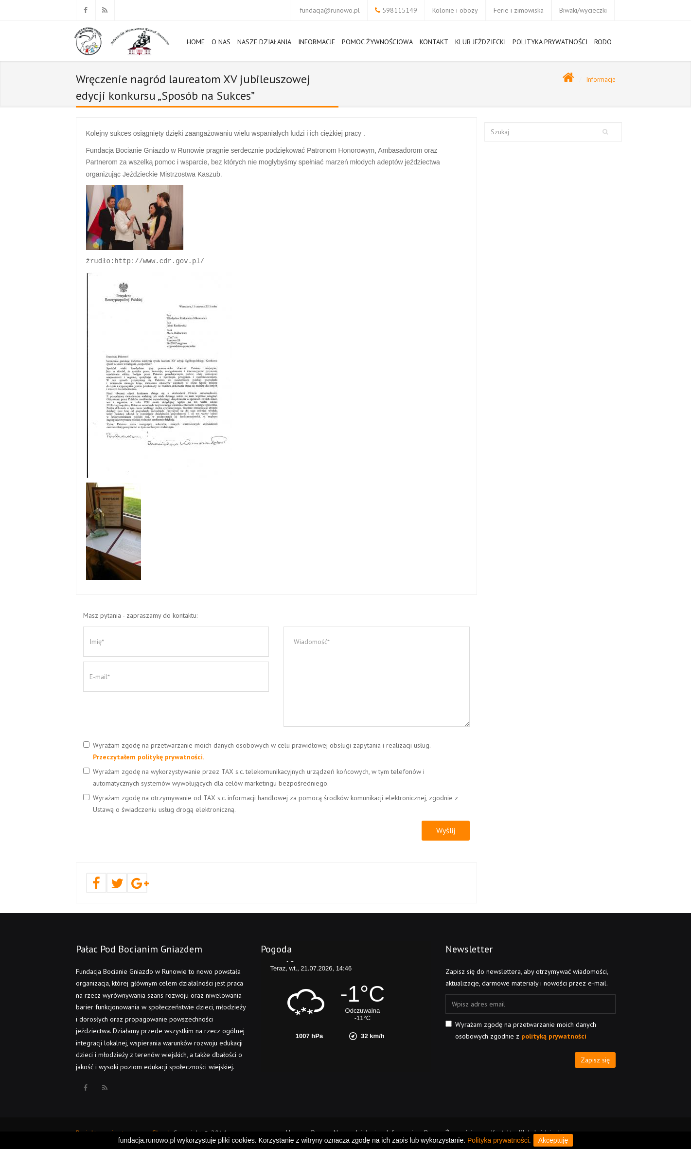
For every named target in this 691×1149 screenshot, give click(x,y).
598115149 (399, 10)
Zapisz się (595, 1060)
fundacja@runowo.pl (330, 10)
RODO (603, 41)
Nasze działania (264, 45)
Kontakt (434, 41)
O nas (221, 41)
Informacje (316, 45)
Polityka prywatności (550, 41)
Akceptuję (553, 1140)
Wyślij (445, 830)
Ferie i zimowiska (519, 10)
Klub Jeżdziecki (480, 41)
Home (196, 45)
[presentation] (157, 716)
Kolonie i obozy (455, 10)
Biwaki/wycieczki (583, 10)
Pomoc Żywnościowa (377, 45)
